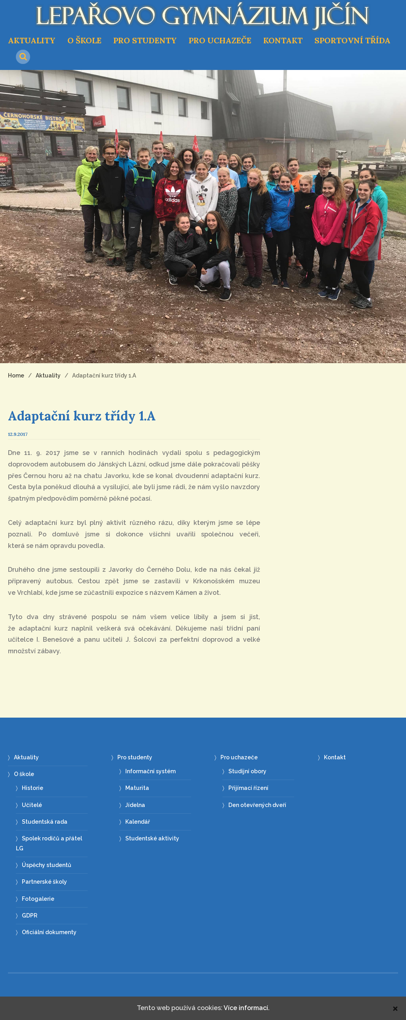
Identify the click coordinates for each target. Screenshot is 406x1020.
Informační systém (150, 771)
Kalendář (137, 822)
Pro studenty (145, 40)
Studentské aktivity (152, 838)
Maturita (137, 788)
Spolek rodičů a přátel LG (49, 843)
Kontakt (283, 40)
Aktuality (32, 40)
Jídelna (135, 805)
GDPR (29, 915)
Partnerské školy (44, 882)
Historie (32, 788)
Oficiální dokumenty (49, 932)
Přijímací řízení (248, 788)
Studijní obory (247, 771)
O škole (84, 40)
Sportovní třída (352, 40)
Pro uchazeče (220, 40)
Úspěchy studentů (46, 865)
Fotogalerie (38, 899)
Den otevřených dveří (257, 805)
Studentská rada (44, 822)
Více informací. (247, 1008)
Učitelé (32, 805)
